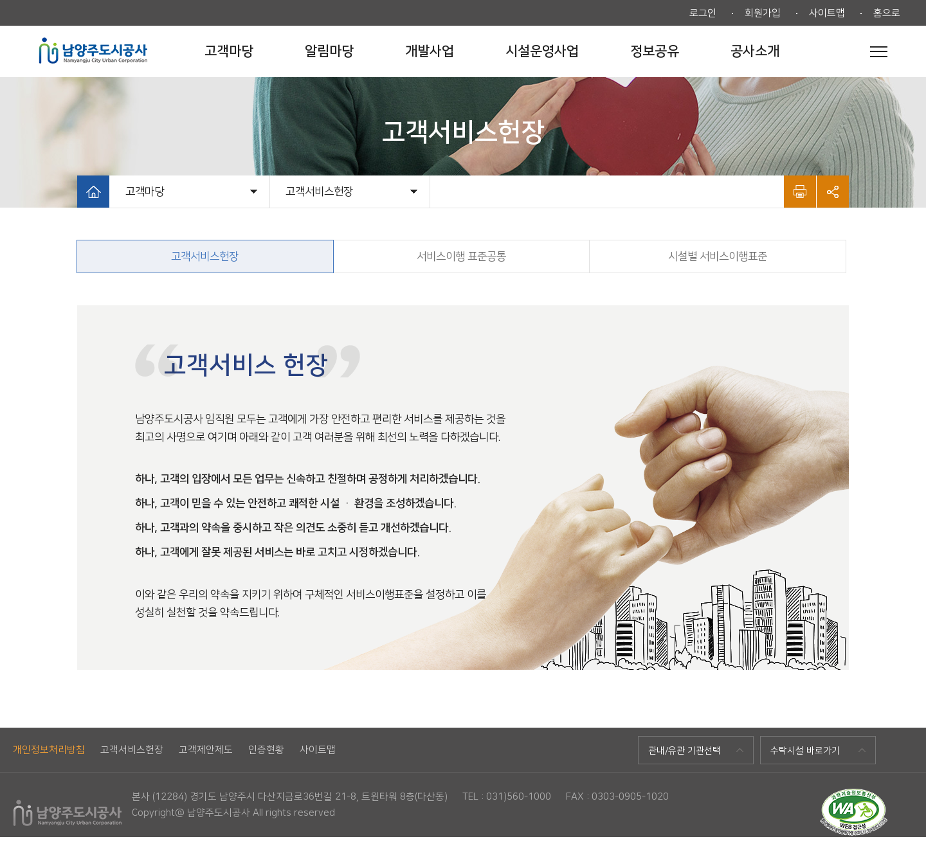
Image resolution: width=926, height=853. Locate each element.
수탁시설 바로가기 (805, 751)
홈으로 (886, 13)
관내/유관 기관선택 (684, 751)
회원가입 (763, 13)
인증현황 (266, 749)
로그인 (702, 13)
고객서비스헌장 (131, 749)
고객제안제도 (206, 749)
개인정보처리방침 (49, 749)
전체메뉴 (878, 51)
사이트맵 (827, 13)
